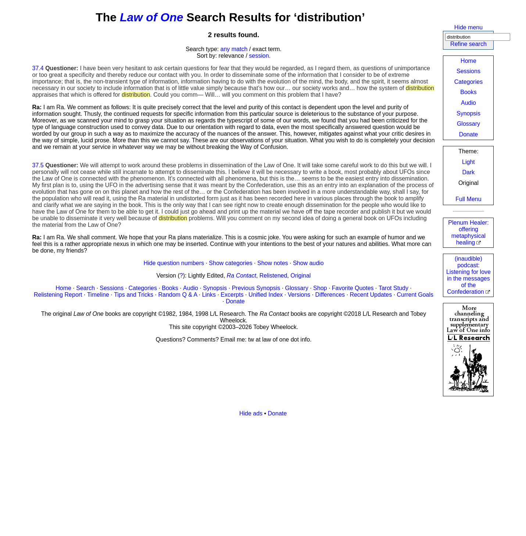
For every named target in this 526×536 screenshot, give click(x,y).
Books (468, 92)
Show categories (230, 263)
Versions (299, 295)
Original (300, 275)
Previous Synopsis (256, 288)
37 (35, 68)
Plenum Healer (468, 232)
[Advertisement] (252, 474)
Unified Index (265, 295)
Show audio (308, 263)
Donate (468, 134)
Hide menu (468, 27)
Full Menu (468, 199)
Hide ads (250, 413)
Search (85, 288)
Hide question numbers (173, 263)
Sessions (468, 71)
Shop (320, 288)
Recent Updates (371, 295)
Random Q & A (177, 295)
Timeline (98, 295)
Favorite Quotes (353, 288)
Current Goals (415, 295)
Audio (468, 103)
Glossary (468, 124)
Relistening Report (58, 295)
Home (468, 61)
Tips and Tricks (133, 295)
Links (209, 295)
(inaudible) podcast (468, 275)
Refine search (468, 44)
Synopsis (468, 113)
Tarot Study (393, 288)
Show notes (272, 263)
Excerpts (232, 295)
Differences (330, 295)
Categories (468, 82)
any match (234, 49)
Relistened (273, 275)
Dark (468, 172)
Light (468, 162)
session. (260, 56)
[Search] (477, 37)
